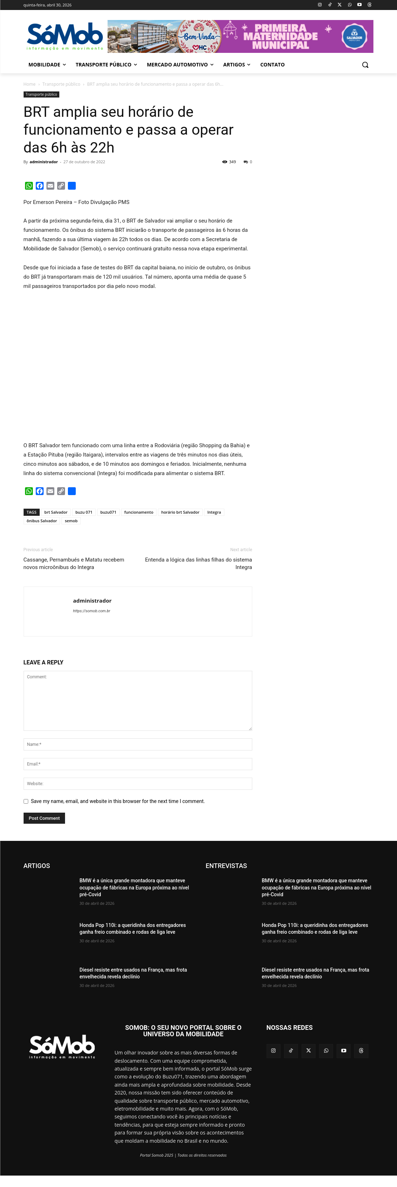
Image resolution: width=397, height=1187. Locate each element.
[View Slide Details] (241, 36)
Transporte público (61, 84)
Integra (214, 512)
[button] (365, 64)
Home (30, 84)
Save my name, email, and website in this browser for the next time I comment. (118, 801)
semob (71, 520)
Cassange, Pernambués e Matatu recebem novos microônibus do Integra (74, 563)
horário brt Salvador (180, 512)
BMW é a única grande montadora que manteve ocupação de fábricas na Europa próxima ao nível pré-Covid (134, 887)
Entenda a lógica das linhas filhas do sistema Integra (198, 563)
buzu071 (108, 512)
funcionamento (138, 512)
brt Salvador (56, 512)
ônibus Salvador (42, 520)
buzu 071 (84, 512)
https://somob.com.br (91, 611)
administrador (44, 161)
